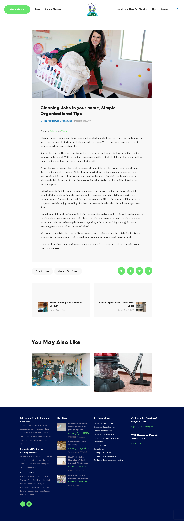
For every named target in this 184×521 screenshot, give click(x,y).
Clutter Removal (100, 434)
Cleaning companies (50, 121)
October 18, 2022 (76, 426)
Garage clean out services (104, 420)
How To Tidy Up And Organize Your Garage (79, 470)
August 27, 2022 (76, 463)
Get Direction (137, 433)
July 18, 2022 (74, 479)
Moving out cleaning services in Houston (110, 449)
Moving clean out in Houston (105, 441)
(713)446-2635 (139, 410)
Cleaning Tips (66, 121)
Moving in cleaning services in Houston (109, 445)
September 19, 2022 (78, 441)
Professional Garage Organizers (107, 416)
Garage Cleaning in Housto (105, 412)
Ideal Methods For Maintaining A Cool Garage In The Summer (77, 451)
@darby (53, 131)
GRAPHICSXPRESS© (81, 515)
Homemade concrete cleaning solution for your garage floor (78, 415)
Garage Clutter (100, 438)
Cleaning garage (75, 438)
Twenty (65, 131)
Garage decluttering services (105, 423)
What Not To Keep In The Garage (77, 433)
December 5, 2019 (83, 121)
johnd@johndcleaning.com (143, 416)
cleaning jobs (43, 271)
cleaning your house (72, 271)
